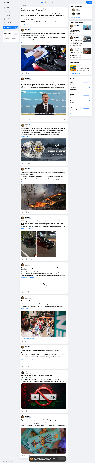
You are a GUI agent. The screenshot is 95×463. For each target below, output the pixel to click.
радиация (24, 182)
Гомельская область (27, 116)
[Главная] (42, 2)
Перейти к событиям (75, 73)
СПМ (32, 360)
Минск (32, 338)
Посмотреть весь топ (75, 17)
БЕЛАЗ (27, 136)
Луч (23, 136)
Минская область (27, 338)
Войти (89, 2)
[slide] (28, 244)
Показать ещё (24, 24)
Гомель (34, 116)
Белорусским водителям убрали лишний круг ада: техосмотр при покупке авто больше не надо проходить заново (41, 9)
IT (30, 373)
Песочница (25, 308)
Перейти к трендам (74, 113)
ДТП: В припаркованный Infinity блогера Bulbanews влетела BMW (39, 22)
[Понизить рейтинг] (26, 73)
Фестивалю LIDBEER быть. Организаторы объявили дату (83, 67)
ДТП (30, 229)
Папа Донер (25, 277)
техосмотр (25, 43)
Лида (80, 65)
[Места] (53, 2)
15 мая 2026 (27, 31)
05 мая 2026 (27, 373)
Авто (31, 31)
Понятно (61, 458)
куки (43, 458)
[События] (49, 2)
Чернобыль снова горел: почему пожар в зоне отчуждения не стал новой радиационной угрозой (41, 18)
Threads (32, 277)
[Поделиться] (29, 73)
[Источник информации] (32, 259)
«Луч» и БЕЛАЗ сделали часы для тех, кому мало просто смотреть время (41, 15)
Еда (31, 298)
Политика (32, 79)
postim (6, 2)
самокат (27, 360)
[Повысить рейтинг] (22, 73)
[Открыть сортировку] (24, 5)
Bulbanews (25, 229)
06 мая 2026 (27, 218)
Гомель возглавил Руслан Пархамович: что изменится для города (39, 13)
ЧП (31, 170)
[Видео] (45, 2)
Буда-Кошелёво (36, 364)
